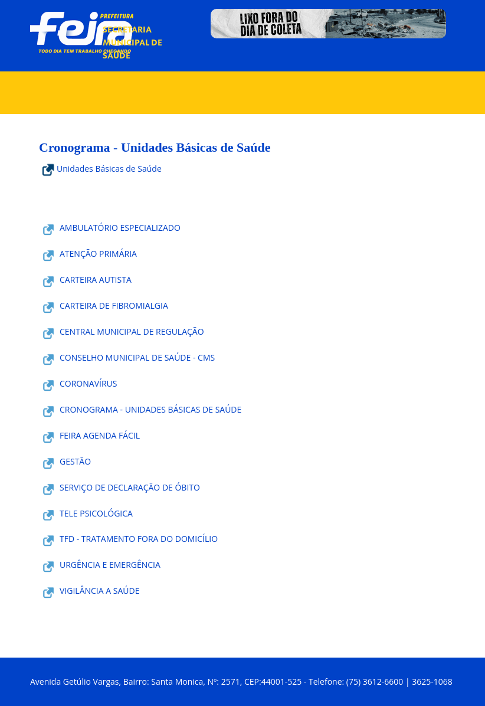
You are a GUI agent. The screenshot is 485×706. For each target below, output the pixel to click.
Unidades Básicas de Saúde (100, 168)
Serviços (235, 83)
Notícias (284, 41)
